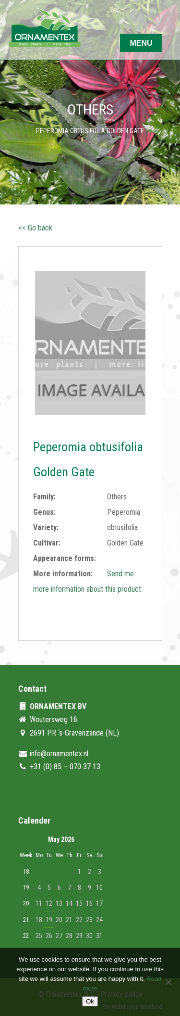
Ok (90, 1001)
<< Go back (35, 227)
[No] (168, 982)
